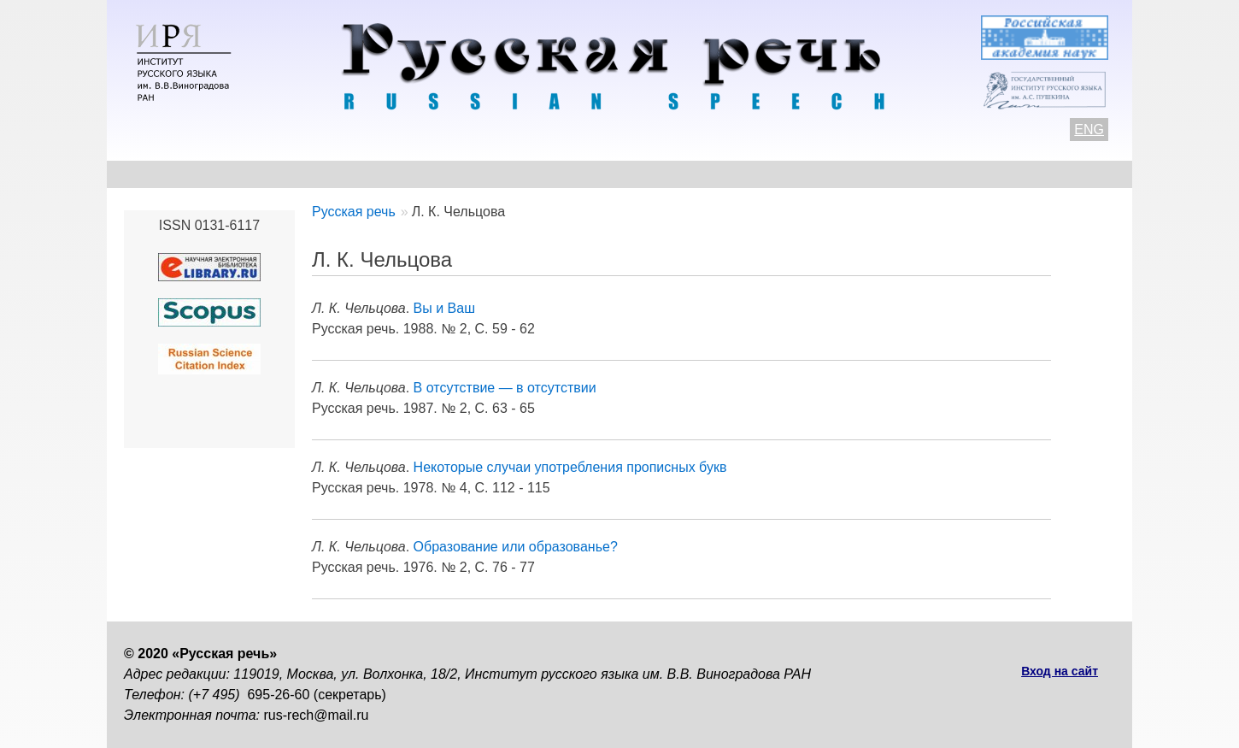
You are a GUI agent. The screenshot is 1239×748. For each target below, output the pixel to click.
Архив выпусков (611, 174)
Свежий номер (471, 174)
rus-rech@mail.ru (316, 715)
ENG (1089, 129)
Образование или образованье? (516, 546)
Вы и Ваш (444, 308)
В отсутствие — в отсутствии (505, 387)
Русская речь (354, 211)
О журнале (160, 174)
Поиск (1017, 174)
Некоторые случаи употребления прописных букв (570, 467)
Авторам (358, 174)
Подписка (931, 174)
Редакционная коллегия (783, 174)
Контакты (262, 174)
